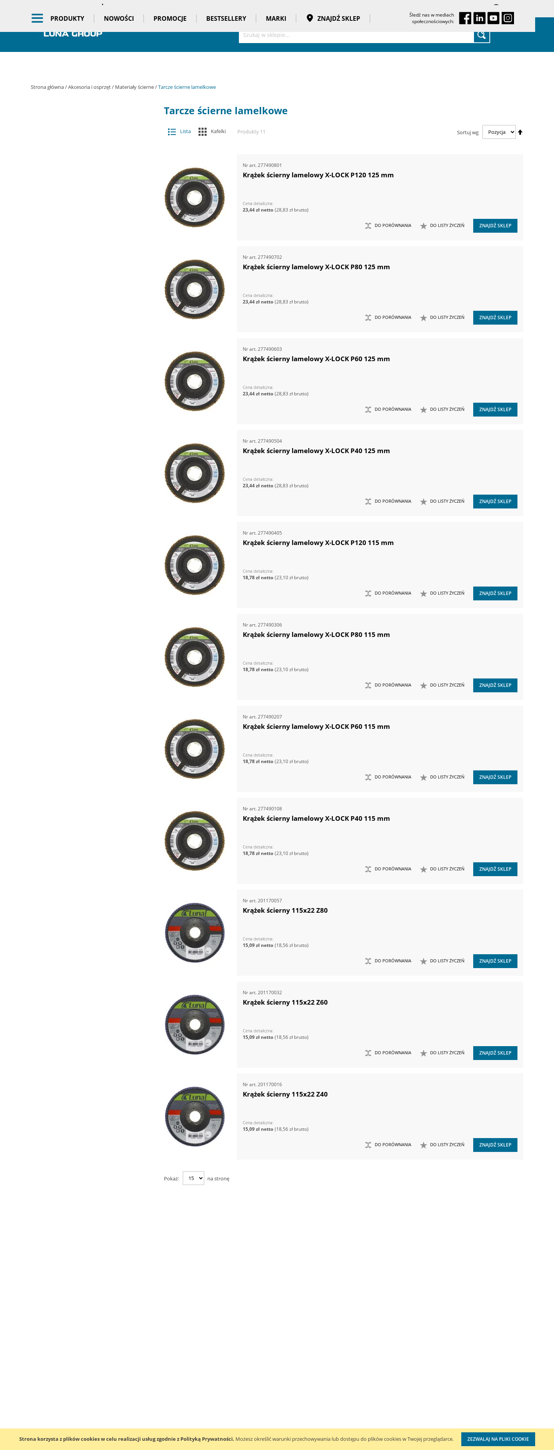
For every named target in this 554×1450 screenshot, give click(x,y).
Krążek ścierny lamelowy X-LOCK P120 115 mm (318, 542)
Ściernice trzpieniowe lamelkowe (91, 275)
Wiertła (87, 503)
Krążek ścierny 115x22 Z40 (285, 1094)
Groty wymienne (87, 214)
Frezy (87, 199)
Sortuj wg (468, 131)
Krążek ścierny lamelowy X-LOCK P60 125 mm (316, 358)
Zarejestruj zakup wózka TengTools (345, 1337)
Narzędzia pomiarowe (93, 571)
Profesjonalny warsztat (255, 1392)
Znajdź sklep (342, 65)
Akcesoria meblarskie (87, 153)
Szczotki (91, 351)
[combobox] (364, 34)
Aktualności (45, 1345)
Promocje (179, 65)
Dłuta (87, 184)
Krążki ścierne (91, 259)
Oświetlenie (93, 615)
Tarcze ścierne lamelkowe (91, 336)
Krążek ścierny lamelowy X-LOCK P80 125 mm (316, 266)
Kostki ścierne (91, 396)
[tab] (37, 123)
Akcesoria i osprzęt (90, 86)
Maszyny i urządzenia (93, 526)
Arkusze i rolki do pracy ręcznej (91, 290)
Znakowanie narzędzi (341, 1423)
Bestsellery (235, 65)
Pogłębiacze (87, 458)
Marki (285, 65)
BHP (93, 668)
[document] (277, 1439)
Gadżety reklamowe (93, 727)
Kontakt (128, 1329)
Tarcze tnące (87, 488)
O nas (38, 1329)
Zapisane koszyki (459, 8)
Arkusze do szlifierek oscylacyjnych (91, 305)
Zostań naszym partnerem (64, 1361)
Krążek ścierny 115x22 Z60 (285, 1002)
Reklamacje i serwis (251, 1408)
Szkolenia (130, 1345)
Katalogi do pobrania (253, 1345)
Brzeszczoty (87, 168)
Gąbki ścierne (91, 381)
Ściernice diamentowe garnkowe (91, 366)
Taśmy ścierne (91, 321)
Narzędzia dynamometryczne (93, 541)
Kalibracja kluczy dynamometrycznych (340, 1368)
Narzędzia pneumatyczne (93, 556)
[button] (442, 225)
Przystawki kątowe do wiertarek (87, 473)
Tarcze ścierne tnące (91, 427)
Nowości (128, 65)
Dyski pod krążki (91, 412)
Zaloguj (513, 8)
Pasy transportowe (93, 742)
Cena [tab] (57, 803)
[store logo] (73, 33)
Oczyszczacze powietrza (93, 600)
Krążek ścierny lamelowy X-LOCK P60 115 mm (316, 726)
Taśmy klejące (93, 757)
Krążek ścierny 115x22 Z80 (285, 910)
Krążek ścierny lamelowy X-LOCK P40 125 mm (316, 450)
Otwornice (87, 442)
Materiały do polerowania (87, 229)
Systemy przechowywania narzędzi (93, 649)
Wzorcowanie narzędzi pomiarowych (343, 1399)
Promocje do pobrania (254, 1361)
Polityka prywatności (252, 1376)
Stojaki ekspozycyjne (93, 630)
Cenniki (235, 1329)
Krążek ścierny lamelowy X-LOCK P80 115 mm (316, 634)
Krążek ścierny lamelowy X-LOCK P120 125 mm (318, 174)
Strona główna (48, 86)
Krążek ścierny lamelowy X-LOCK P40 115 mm (316, 818)
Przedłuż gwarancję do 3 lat (261, 1424)
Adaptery (87, 138)
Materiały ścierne (135, 86)
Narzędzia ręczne (93, 586)
